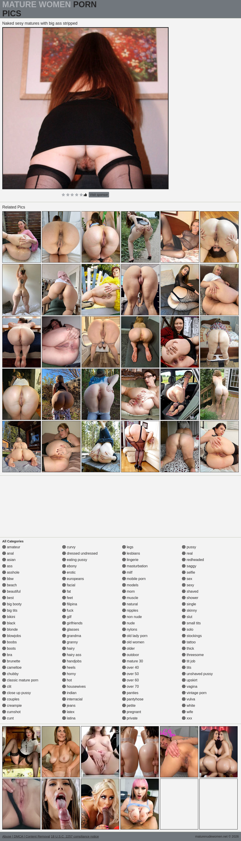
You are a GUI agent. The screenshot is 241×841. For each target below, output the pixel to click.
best (8, 598)
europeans (73, 579)
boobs (9, 642)
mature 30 (132, 661)
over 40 (130, 667)
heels (69, 667)
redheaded (193, 560)
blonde (10, 629)
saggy (189, 566)
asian (9, 560)
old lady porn (135, 636)
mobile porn (134, 579)
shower (190, 598)
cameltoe (11, 667)
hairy (68, 648)
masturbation (135, 566)
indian (69, 693)
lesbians (131, 553)
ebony (69, 566)
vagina (189, 686)
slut (187, 617)
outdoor (130, 655)
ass (7, 566)
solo (187, 629)
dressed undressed (80, 553)
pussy (189, 547)
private (130, 718)
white (188, 705)
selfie (188, 572)
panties (130, 693)
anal (8, 553)
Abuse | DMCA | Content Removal (26, 836)
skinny (189, 610)
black (8, 623)
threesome (193, 655)
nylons (129, 629)
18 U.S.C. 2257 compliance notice (75, 836)
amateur (11, 547)
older (128, 648)
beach (9, 585)
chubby (10, 674)
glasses (70, 629)
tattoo (189, 642)
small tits (191, 623)
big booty (11, 604)
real (187, 553)
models (130, 585)
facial (68, 585)
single (189, 604)
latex (68, 712)
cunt (8, 718)
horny (69, 674)
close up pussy (16, 693)
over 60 (130, 680)
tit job (188, 661)
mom (128, 591)
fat (66, 591)
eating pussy (74, 560)
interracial (72, 699)
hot (67, 680)
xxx (187, 718)
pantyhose (132, 699)
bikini (8, 617)
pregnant (131, 712)
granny (70, 642)
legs (128, 547)
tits (186, 667)
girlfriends (72, 623)
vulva (188, 699)
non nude (132, 617)
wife (187, 712)
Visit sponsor (99, 194)
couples (10, 699)
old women (133, 642)
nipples (130, 610)
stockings (192, 636)
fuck (68, 610)
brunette (11, 661)
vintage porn (194, 693)
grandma (71, 636)
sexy (188, 585)
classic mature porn (20, 680)
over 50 (130, 674)
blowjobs (11, 636)
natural (130, 604)
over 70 (130, 686)
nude (128, 623)
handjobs (71, 661)
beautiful (11, 591)
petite (129, 705)
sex (187, 579)
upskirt (189, 680)
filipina (69, 604)
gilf (67, 617)
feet (67, 598)
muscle (130, 598)
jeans (69, 705)
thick (188, 648)
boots (9, 648)
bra (7, 655)
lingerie (130, 560)
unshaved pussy (197, 674)
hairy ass (71, 655)
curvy (69, 547)
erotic (69, 572)
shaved (190, 591)
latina (69, 718)
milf (127, 572)
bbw (8, 579)
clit (6, 686)
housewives (74, 686)
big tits (9, 610)
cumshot (11, 712)
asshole (10, 572)
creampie (12, 705)
